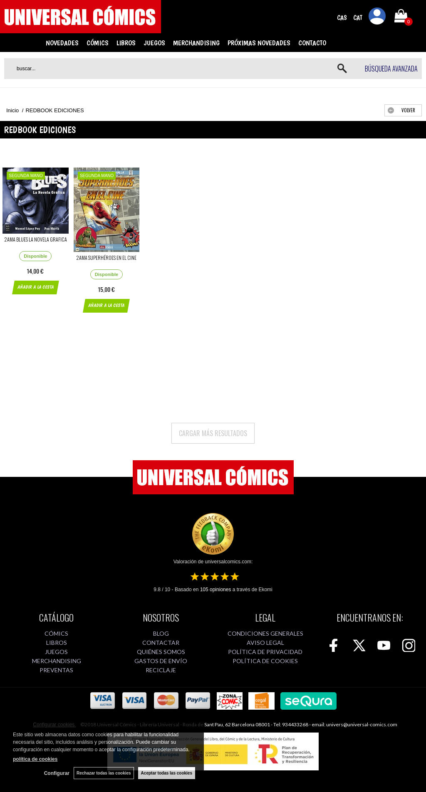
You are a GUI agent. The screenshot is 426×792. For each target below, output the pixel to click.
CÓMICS (98, 43)
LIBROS (126, 43)
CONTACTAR (160, 642)
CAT (357, 18)
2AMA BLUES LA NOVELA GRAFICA (35, 239)
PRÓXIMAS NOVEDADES (259, 43)
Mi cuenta (377, 17)
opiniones (215, 589)
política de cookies (35, 759)
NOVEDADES (62, 43)
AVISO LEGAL (265, 642)
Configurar (56, 773)
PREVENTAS (56, 670)
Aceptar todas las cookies (166, 773)
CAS (342, 18)
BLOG (161, 633)
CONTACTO (312, 43)
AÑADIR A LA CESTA (35, 287)
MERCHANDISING (196, 43)
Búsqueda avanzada (391, 69)
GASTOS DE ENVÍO (160, 660)
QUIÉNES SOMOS (161, 651)
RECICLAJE (161, 670)
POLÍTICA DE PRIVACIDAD (265, 651)
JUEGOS (154, 43)
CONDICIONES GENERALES (265, 633)
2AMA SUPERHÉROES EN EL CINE (106, 257)
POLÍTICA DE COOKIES (265, 660)
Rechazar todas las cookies (104, 773)
